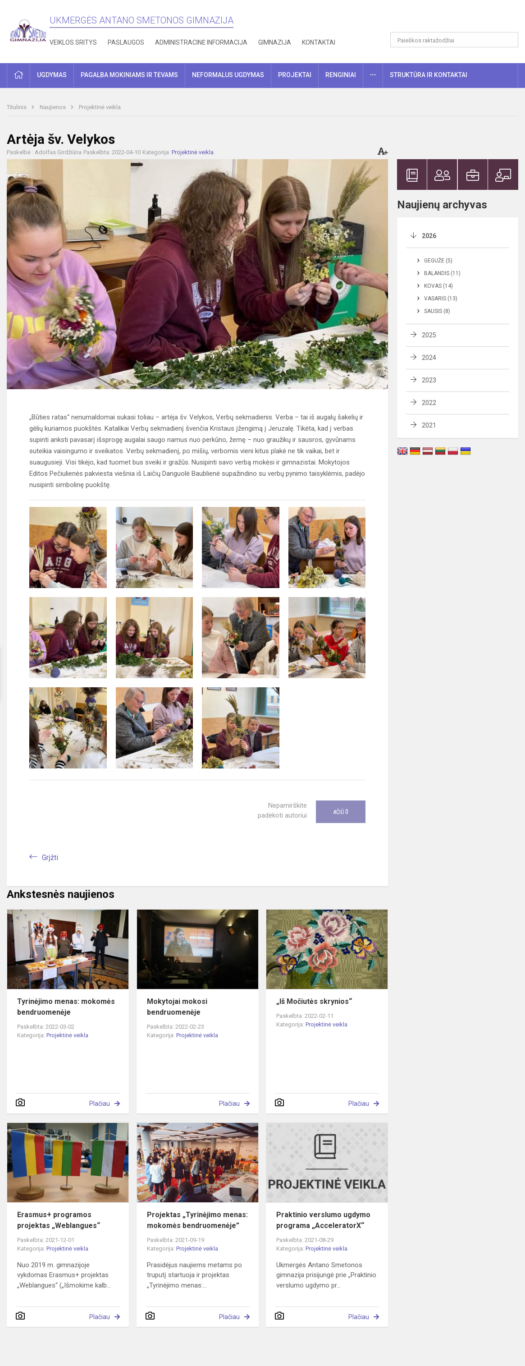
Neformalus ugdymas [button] (228, 74)
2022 (429, 402)
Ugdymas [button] (52, 74)
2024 (429, 357)
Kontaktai (318, 42)
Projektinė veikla (100, 107)
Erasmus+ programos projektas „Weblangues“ (58, 1220)
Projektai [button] (294, 74)
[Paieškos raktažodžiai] (454, 39)
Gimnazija (274, 42)
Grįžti (50, 857)
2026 (429, 235)
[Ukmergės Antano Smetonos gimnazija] (28, 30)
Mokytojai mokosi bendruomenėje (177, 1006)
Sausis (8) (437, 311)
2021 (429, 425)
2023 (429, 380)
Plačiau (99, 1103)
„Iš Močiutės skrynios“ (314, 1001)
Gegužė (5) (438, 261)
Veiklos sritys (73, 42)
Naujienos (53, 107)
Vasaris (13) (440, 298)
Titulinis (17, 107)
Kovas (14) (438, 286)
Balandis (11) (442, 273)
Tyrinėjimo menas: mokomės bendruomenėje (66, 1006)
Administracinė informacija (201, 42)
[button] (457, 19)
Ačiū (340, 812)
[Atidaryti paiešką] (508, 40)
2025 (429, 335)
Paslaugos (126, 42)
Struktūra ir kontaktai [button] (428, 74)
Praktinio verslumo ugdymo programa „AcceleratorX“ (323, 1220)
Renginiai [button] (340, 74)
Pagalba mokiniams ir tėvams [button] (129, 74)
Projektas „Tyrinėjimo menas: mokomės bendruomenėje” (197, 1220)
